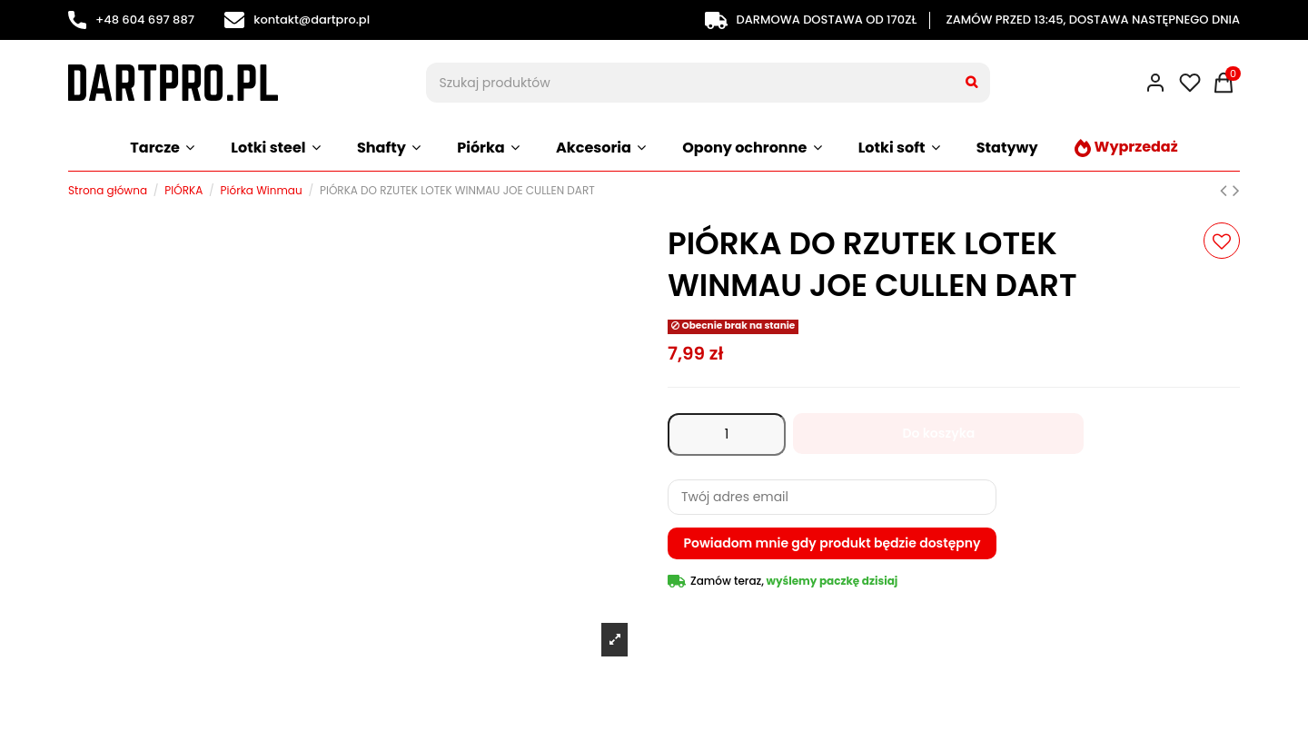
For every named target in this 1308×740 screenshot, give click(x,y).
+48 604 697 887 (131, 19)
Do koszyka (938, 433)
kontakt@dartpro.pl (297, 19)
